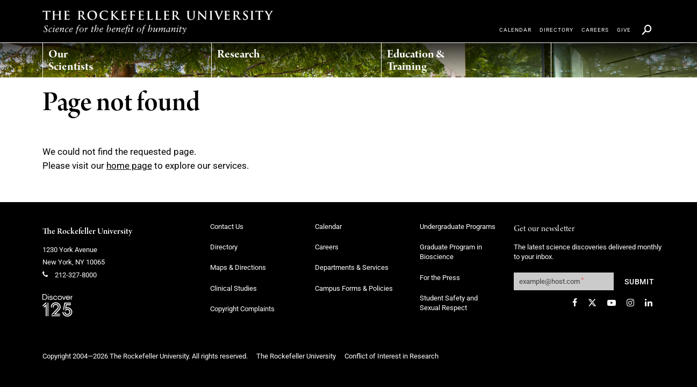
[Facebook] (574, 302)
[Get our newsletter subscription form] (564, 281)
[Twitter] (592, 302)
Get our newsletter (544, 229)
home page (129, 165)
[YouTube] (611, 302)
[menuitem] (86, 57)
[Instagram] (630, 302)
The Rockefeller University (87, 231)
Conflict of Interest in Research (391, 356)
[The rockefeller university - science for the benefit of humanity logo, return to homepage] (158, 22)
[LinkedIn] (648, 302)
